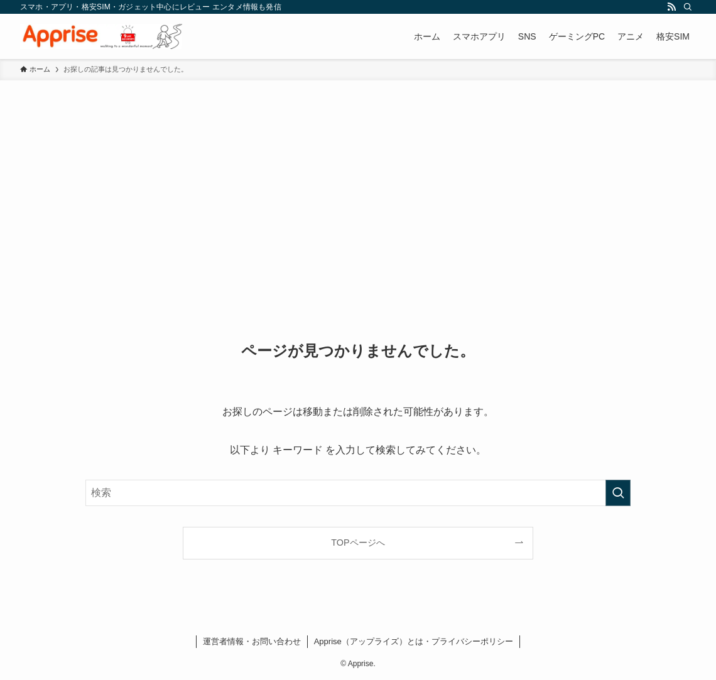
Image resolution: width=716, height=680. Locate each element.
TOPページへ (357, 542)
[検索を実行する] (618, 493)
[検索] (688, 7)
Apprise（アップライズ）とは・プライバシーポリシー (413, 641)
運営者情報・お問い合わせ (252, 641)
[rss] (671, 7)
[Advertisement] (358, 174)
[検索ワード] (358, 493)
